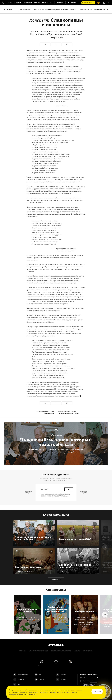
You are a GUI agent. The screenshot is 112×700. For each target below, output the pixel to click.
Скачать (88, 2)
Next (105, 547)
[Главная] (56, 645)
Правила (77, 651)
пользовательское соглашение (61, 496)
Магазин (45, 2)
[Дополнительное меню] (51, 2)
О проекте (22, 651)
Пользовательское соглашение (38, 651)
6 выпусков (20, 571)
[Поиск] (109, 2)
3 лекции (106, 543)
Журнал (37, 2)
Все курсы (55, 579)
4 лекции (19, 543)
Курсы (10, 2)
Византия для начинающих (56, 9)
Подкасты (17, 2)
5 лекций (63, 543)
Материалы (101, 9)
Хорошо (97, 691)
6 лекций (63, 571)
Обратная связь (88, 651)
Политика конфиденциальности (61, 651)
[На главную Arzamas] (2, 2)
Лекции (9, 9)
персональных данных (53, 692)
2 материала (29, 571)
